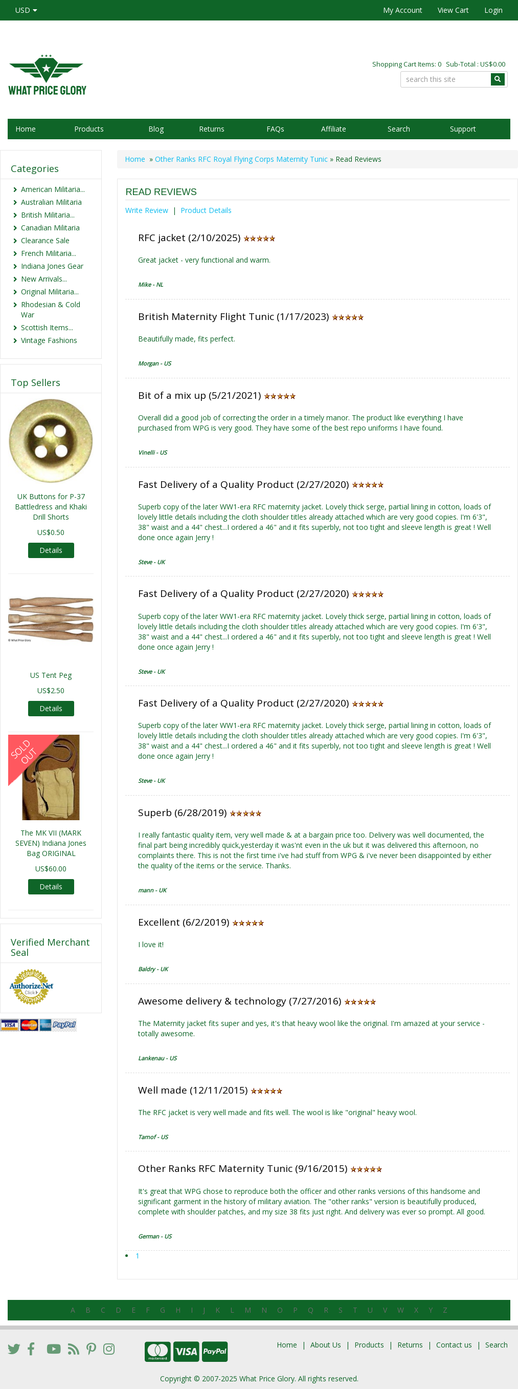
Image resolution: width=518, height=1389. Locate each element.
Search (399, 129)
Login (493, 10)
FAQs (275, 129)
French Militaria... (48, 253)
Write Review (146, 210)
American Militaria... (53, 189)
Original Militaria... (50, 291)
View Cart (453, 10)
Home (25, 129)
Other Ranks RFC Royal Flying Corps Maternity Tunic (241, 159)
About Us (325, 1345)
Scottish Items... (47, 327)
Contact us (454, 1345)
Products (89, 129)
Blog (156, 129)
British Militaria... (48, 215)
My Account (402, 10)
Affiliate (333, 129)
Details (50, 550)
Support (463, 129)
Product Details (206, 210)
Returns (211, 129)
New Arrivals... (44, 279)
